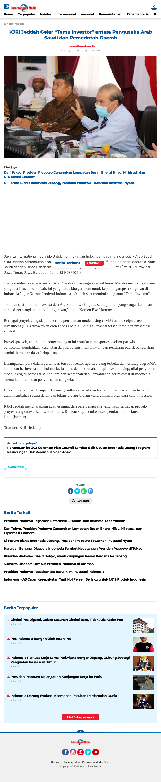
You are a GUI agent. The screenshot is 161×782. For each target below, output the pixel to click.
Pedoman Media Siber (96, 762)
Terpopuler (26, 14)
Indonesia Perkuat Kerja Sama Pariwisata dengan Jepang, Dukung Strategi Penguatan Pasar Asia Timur (70, 660)
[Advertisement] (80, 218)
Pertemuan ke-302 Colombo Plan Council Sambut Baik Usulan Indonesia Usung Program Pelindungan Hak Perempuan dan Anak (78, 450)
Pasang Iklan (72, 762)
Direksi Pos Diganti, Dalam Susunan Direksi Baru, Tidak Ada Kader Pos (66, 620)
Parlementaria (137, 14)
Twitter (90, 754)
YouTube (98, 754)
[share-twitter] (77, 491)
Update (94, 263)
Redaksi (56, 762)
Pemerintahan (110, 14)
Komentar (80, 500)
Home (8, 14)
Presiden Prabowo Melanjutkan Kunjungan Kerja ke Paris (56, 677)
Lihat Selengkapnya (80, 717)
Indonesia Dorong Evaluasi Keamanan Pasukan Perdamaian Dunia (63, 696)
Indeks (45, 14)
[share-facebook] (70, 491)
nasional (87, 14)
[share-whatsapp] (84, 491)
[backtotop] (80, 733)
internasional (66, 14)
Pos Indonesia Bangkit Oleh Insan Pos (40, 639)
